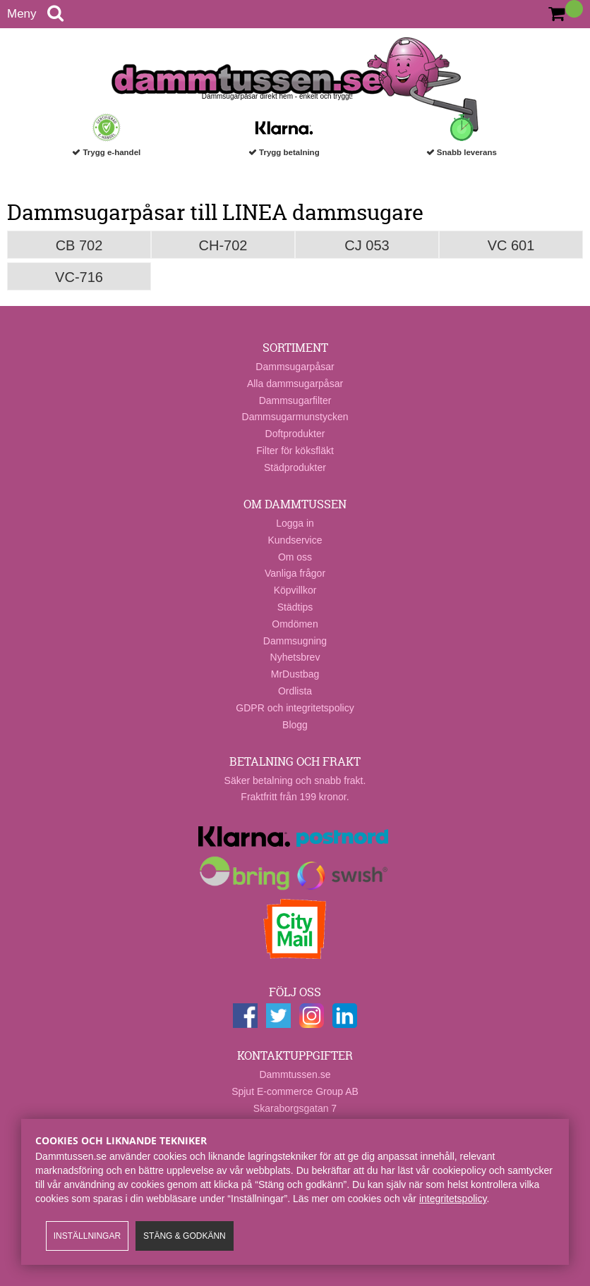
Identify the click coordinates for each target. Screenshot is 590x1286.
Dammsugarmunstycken (295, 416)
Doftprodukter (295, 433)
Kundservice (294, 540)
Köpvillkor (295, 590)
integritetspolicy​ (452, 1198)
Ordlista (295, 691)
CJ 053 (366, 245)
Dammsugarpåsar (294, 366)
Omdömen (295, 624)
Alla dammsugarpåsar (295, 383)
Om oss (295, 557)
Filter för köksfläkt (295, 450)
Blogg (295, 724)
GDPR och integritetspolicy (295, 708)
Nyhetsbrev (295, 657)
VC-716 (79, 277)
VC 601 (511, 245)
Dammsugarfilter (295, 400)
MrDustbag (295, 674)
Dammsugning (295, 641)
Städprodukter (295, 467)
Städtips (295, 607)
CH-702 (223, 245)
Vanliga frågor (295, 573)
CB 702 (79, 245)
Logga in (295, 523)
